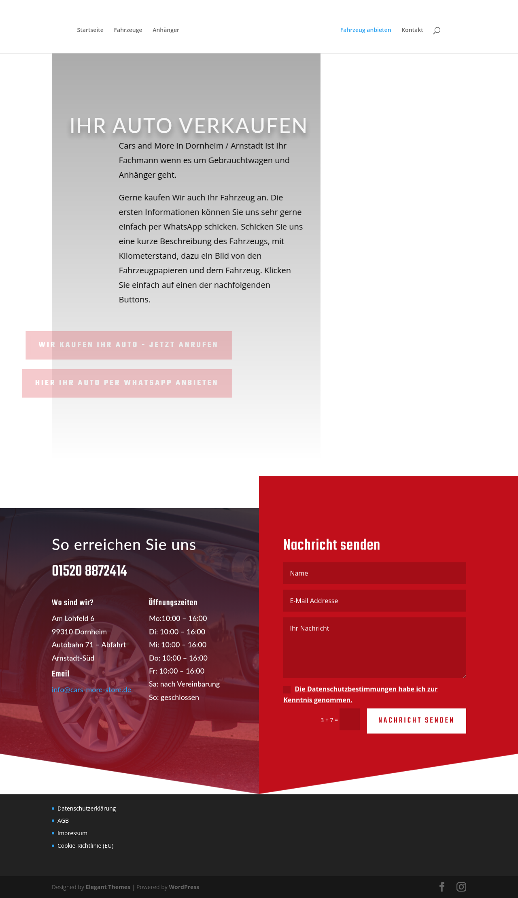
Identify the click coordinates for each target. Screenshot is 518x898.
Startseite (90, 30)
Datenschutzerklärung (86, 808)
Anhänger (166, 30)
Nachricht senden (416, 728)
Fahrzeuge (128, 30)
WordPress (184, 887)
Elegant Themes (108, 887)
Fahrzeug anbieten (365, 30)
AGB (63, 820)
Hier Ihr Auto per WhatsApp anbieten (108, 383)
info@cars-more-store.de (91, 696)
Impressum (72, 833)
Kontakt (412, 30)
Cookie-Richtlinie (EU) (85, 845)
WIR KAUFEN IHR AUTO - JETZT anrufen (110, 345)
